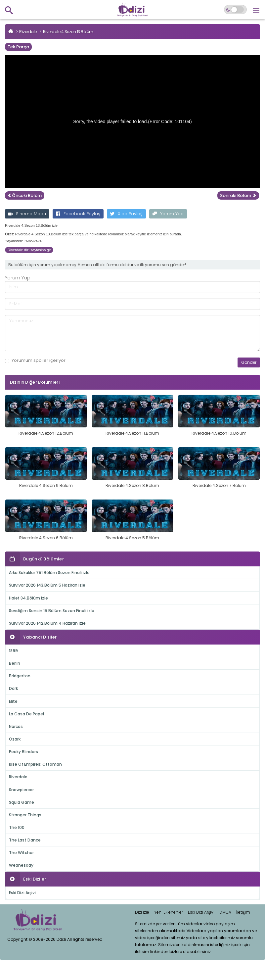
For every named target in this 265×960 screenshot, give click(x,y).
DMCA (225, 912)
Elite (13, 701)
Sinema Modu (27, 214)
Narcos (16, 726)
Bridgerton (19, 676)
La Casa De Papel (26, 714)
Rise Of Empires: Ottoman (35, 764)
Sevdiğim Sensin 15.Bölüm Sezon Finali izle (51, 610)
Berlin (14, 663)
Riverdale (28, 31)
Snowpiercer (21, 789)
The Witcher (21, 852)
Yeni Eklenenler (168, 912)
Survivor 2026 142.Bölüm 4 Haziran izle (47, 623)
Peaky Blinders (23, 751)
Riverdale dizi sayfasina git (29, 250)
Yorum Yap (168, 214)
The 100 (16, 827)
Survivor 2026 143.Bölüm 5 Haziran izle (47, 585)
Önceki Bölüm (25, 195)
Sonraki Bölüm (238, 195)
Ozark (15, 739)
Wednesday (21, 865)
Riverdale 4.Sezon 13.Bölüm (68, 31)
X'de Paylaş (126, 214)
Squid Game (21, 802)
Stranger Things (25, 815)
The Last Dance (25, 840)
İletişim (243, 912)
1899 (13, 650)
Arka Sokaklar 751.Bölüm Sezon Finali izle (49, 572)
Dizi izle (142, 912)
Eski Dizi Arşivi (22, 892)
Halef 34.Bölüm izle (28, 598)
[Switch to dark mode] (235, 9)
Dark (13, 688)
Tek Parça (18, 47)
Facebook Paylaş (78, 214)
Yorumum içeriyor (35, 360)
